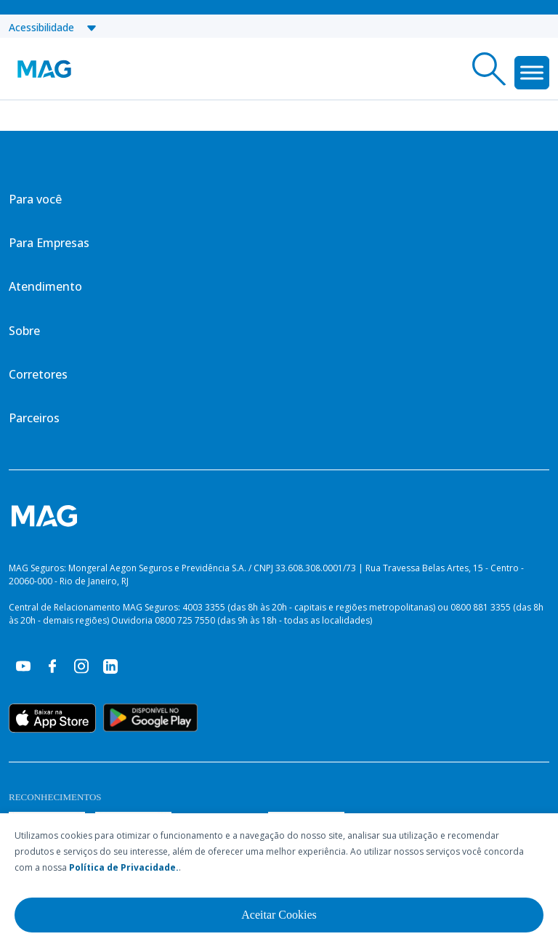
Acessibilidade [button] (53, 27)
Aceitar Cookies (279, 914)
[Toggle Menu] (531, 72)
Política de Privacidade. (124, 867)
